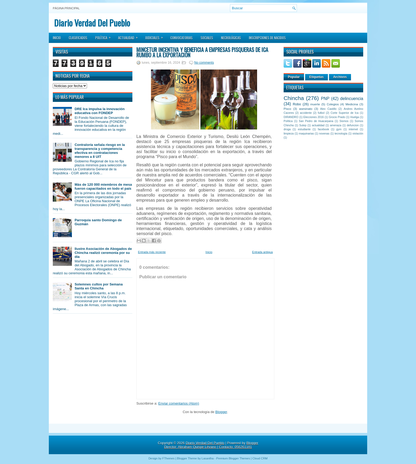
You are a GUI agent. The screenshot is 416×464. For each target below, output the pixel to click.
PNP (325, 98)
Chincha (294, 98)
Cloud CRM (259, 458)
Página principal (66, 8)
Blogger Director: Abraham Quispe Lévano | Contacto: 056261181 (211, 445)
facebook (323, 129)
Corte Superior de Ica (344, 112)
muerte (315, 104)
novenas (324, 133)
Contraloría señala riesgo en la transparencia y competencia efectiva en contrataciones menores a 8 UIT (100, 151)
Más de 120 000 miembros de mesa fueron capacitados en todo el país (103, 186)
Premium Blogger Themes (233, 458)
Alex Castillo (328, 108)
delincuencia (351, 98)
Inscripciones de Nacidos (267, 37)
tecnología (341, 133)
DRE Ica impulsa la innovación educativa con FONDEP (100, 111)
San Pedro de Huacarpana (316, 121)
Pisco (287, 108)
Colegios (333, 104)
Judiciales (155, 36)
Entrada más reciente (152, 252)
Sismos (343, 121)
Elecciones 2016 (314, 117)
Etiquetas (316, 77)
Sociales (207, 37)
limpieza (289, 133)
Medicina (351, 104)
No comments (204, 62)
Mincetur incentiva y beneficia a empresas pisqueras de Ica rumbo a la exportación (202, 52)
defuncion (353, 125)
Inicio (57, 37)
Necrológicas (231, 37)
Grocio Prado (337, 117)
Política (104, 36)
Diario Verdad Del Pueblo (92, 22)
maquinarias (306, 133)
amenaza (335, 125)
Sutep (302, 125)
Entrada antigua (262, 252)
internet (353, 129)
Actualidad (129, 36)
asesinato (305, 108)
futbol (321, 112)
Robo (297, 104)
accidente (306, 112)
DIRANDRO (291, 117)
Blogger (221, 412)
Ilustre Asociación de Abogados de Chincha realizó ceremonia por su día (103, 253)
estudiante (304, 129)
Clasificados (78, 37)
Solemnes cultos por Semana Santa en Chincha (99, 286)
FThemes (168, 458)
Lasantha (208, 458)
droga (287, 129)
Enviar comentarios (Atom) (178, 403)
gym (339, 129)
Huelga (354, 117)
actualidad (318, 125)
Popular (294, 77)
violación (358, 133)
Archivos (340, 77)
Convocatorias (181, 37)
